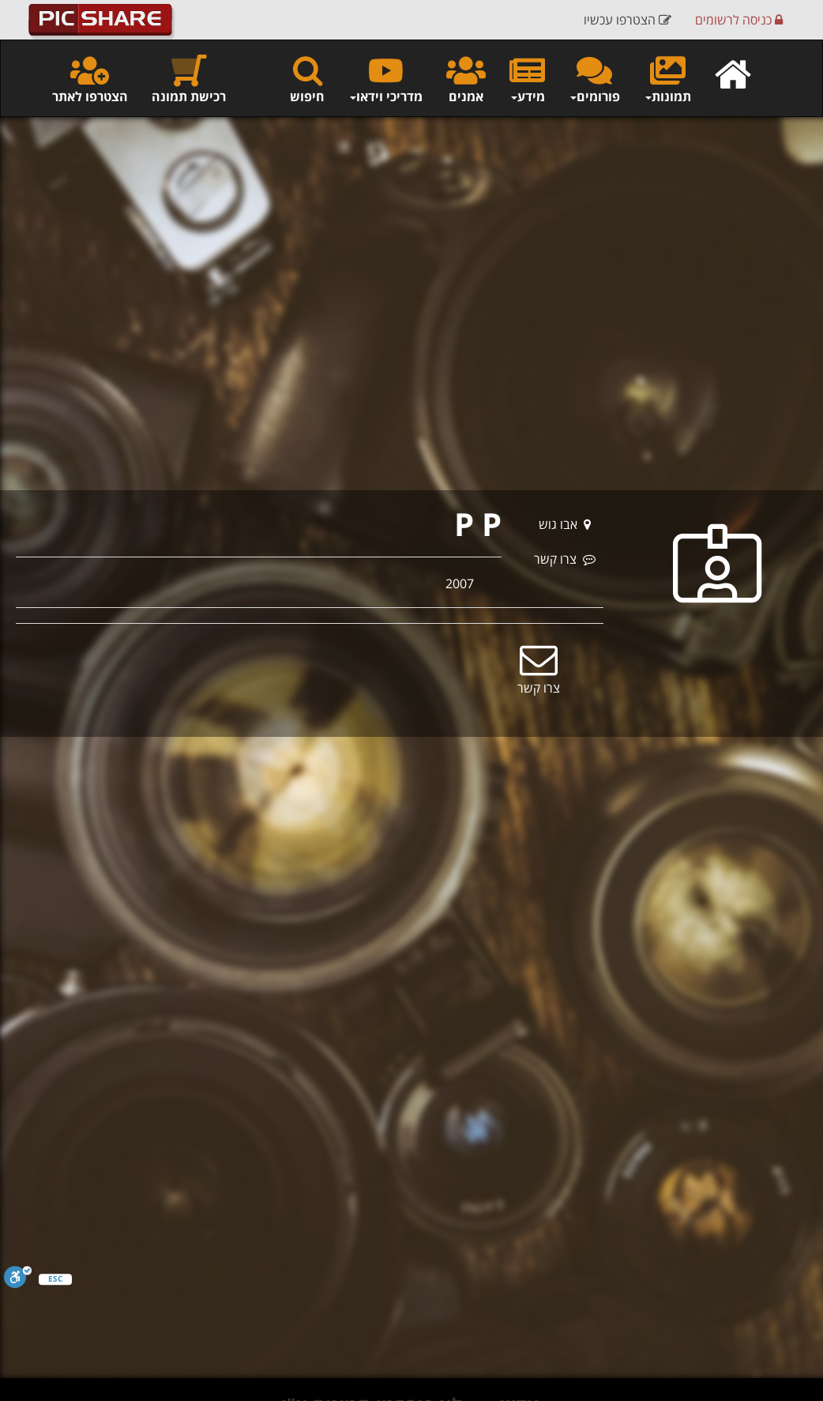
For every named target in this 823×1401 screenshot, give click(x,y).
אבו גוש (565, 524)
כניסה (739, 19)
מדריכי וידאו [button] (385, 78)
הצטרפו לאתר (90, 78)
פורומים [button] (594, 78)
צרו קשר (565, 559)
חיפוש (307, 78)
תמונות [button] (667, 78)
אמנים (466, 78)
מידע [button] (527, 78)
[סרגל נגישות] (18, 1277)
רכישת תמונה (189, 78)
